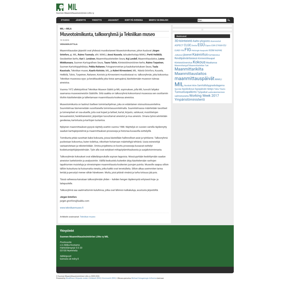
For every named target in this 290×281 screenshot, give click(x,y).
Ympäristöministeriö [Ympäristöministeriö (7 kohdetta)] (190, 99)
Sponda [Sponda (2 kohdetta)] (178, 89)
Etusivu (65, 20)
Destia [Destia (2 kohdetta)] (194, 45)
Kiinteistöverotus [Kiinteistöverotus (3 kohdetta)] (183, 62)
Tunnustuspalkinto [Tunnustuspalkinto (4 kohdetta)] (186, 92)
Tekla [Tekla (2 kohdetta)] (216, 89)
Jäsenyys (81, 20)
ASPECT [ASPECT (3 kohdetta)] (179, 45)
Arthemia (152, 278)
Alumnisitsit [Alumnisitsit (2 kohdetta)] (215, 41)
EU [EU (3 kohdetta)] (224, 45)
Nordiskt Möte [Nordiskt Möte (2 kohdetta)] (190, 85)
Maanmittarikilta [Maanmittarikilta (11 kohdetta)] (189, 69)
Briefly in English (158, 20)
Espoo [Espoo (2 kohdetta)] (208, 45)
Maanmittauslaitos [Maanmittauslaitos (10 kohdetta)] (191, 73)
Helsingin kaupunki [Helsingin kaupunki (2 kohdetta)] (199, 50)
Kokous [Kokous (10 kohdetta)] (199, 62)
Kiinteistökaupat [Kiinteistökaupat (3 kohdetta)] (206, 58)
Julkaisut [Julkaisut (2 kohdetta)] (179, 55)
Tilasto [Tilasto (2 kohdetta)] (222, 89)
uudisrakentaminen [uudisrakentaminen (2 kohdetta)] (216, 92)
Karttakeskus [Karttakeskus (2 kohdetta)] (214, 55)
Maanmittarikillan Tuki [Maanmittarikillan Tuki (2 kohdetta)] (199, 65)
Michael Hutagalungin (140, 278)
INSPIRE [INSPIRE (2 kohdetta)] (218, 50)
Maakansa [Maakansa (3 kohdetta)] (211, 62)
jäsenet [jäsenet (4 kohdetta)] (187, 54)
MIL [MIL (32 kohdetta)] (179, 84)
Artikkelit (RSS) (95, 278)
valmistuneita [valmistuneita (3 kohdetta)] (182, 96)
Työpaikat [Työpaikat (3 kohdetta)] (202, 92)
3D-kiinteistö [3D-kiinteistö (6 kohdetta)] (183, 41)
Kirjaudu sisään (82, 278)
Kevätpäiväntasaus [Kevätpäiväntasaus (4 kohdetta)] (186, 58)
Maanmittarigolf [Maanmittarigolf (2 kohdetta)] (182, 65)
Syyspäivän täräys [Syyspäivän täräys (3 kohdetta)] (204, 88)
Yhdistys (97, 20)
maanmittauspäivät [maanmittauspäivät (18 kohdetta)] (194, 78)
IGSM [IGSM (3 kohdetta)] (211, 50)
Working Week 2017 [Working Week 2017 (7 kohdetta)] (204, 95)
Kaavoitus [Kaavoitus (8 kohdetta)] (200, 54)
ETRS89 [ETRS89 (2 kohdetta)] (219, 45)
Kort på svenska (134, 20)
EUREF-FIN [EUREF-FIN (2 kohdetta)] (179, 50)
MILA (68, 28)
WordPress (70, 278)
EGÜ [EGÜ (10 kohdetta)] (201, 45)
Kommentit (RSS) (109, 278)
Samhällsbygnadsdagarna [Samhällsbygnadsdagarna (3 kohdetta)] (211, 85)
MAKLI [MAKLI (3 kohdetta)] (218, 79)
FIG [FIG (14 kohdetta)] (188, 49)
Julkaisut (113, 20)
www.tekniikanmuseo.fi (71, 207)
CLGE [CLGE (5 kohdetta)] (187, 45)
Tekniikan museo (87, 217)
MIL (62, 28)
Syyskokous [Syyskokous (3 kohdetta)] (188, 88)
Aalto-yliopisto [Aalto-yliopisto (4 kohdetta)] (201, 41)
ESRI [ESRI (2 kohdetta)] (213, 45)
